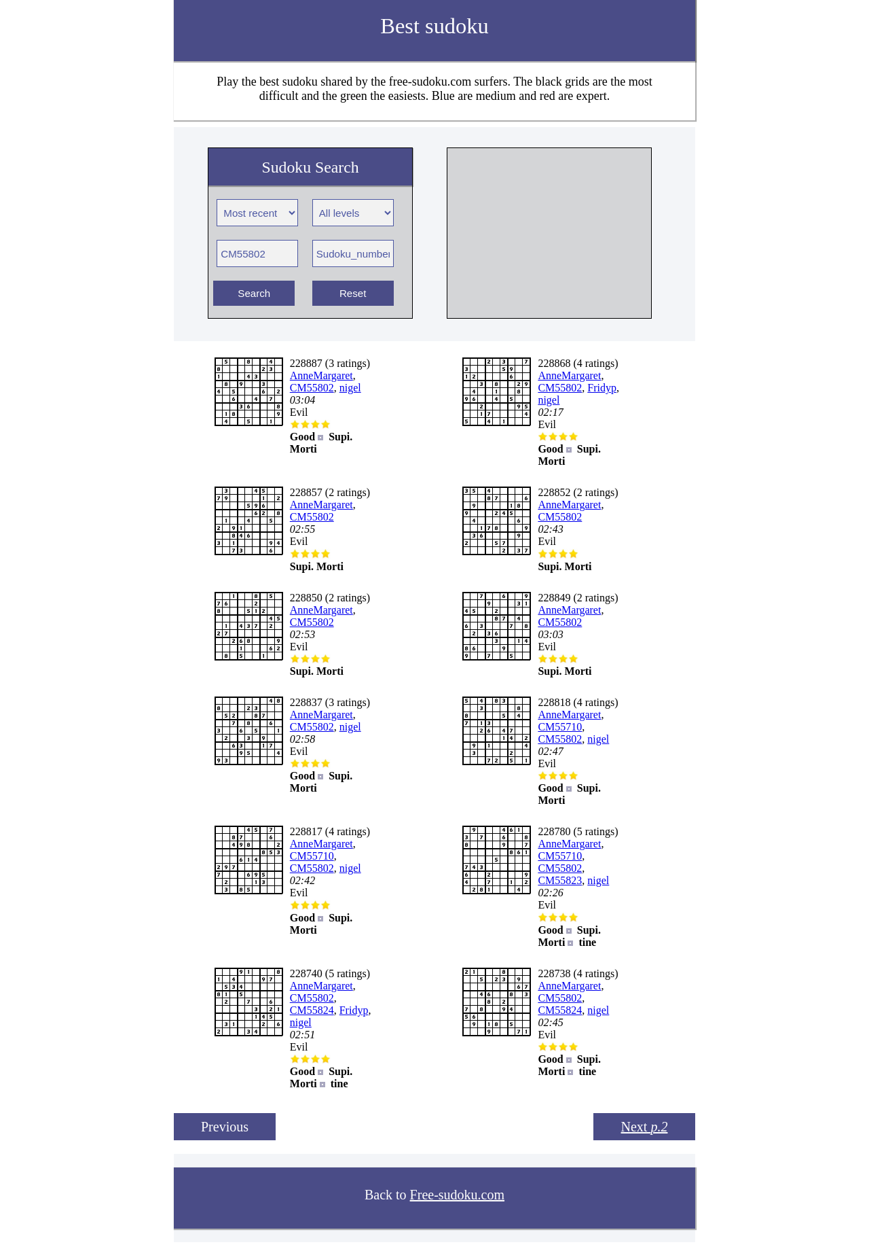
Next (644, 1126)
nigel (350, 387)
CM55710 (560, 727)
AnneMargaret (321, 375)
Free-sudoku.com (457, 1194)
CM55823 (560, 880)
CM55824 (312, 1010)
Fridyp (601, 387)
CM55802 (312, 387)
